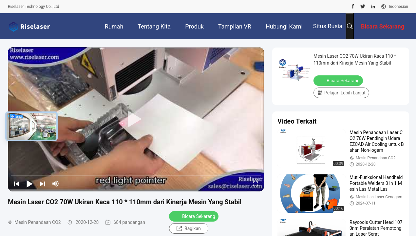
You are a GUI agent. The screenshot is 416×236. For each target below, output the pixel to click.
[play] (136, 119)
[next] (42, 183)
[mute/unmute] (55, 183)
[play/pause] (29, 183)
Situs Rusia (327, 26)
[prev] (16, 183)
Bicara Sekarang (194, 216)
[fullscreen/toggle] (255, 183)
